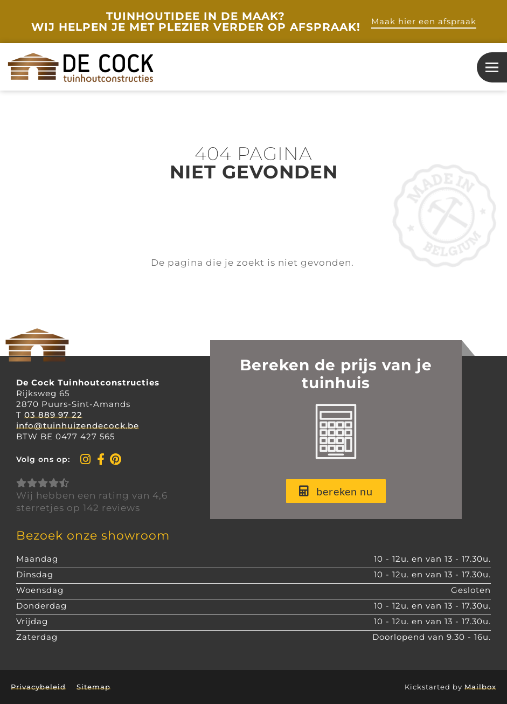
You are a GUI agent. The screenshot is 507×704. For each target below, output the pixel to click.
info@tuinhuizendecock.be (77, 425)
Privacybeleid (38, 686)
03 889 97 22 (53, 415)
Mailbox (480, 686)
